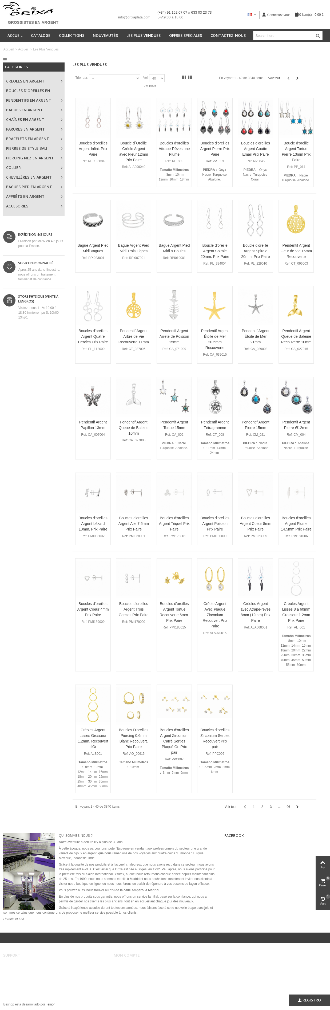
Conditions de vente (20, 970)
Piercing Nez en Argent (30, 157)
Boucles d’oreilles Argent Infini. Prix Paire (93, 148)
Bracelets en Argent (27, 138)
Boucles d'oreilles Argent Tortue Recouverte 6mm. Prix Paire (174, 612)
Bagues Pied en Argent (29, 186)
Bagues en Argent (24, 109)
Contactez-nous (228, 35)
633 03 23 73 (201, 12)
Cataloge (40, 35)
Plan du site (15, 986)
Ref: (84, 161)
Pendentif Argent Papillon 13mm (93, 425)
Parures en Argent (25, 129)
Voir (146, 78)
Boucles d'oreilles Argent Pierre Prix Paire (214, 148)
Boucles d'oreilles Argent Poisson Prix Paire (214, 523)
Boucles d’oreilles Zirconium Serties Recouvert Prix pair (214, 738)
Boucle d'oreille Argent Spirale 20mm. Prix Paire (215, 251)
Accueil (14, 35)
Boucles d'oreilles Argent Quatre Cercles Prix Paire (93, 336)
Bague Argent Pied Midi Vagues (93, 248)
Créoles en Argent (25, 81)
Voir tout (274, 78)
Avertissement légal (20, 965)
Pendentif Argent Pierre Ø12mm (296, 425)
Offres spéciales (185, 35)
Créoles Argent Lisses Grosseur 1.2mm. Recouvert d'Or (93, 738)
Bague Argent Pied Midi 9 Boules (174, 248)
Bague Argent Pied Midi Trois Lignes (133, 248)
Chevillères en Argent (29, 177)
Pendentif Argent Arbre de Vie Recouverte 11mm (133, 336)
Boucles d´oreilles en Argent (28, 92)
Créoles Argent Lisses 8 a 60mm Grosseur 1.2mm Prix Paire (296, 612)
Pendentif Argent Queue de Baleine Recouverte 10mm (296, 336)
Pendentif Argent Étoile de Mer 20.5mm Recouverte (215, 339)
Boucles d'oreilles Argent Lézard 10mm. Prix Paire (92, 523)
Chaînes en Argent (25, 119)
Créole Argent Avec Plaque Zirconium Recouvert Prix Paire (215, 615)
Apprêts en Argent (25, 196)
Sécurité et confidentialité (24, 981)
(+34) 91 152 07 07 (172, 12)
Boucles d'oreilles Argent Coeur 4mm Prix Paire (93, 609)
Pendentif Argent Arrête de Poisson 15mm (174, 336)
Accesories (17, 206)
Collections (71, 35)
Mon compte (126, 965)
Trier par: (81, 78)
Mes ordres (125, 970)
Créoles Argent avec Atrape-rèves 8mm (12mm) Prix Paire (256, 612)
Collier (13, 167)
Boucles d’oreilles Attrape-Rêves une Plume (174, 148)
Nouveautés (105, 35)
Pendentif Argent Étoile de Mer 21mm (255, 336)
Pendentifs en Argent (28, 100)
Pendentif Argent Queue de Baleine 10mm (134, 427)
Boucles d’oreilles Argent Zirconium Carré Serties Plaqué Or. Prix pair (174, 741)
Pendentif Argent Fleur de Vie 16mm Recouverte (296, 251)
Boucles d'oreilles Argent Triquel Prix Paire (174, 523)
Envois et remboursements (25, 975)
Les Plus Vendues (143, 35)
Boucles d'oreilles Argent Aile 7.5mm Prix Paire (133, 523)
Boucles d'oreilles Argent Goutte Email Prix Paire (255, 148)
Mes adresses (127, 975)
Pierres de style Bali (26, 148)
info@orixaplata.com (134, 17)
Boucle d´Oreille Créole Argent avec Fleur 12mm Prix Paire (133, 151)
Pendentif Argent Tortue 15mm (174, 425)
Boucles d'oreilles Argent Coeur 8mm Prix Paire (255, 523)
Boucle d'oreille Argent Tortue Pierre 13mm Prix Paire (296, 151)
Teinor (50, 1004)
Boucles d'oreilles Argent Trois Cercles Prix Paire (134, 609)
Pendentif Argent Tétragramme (215, 425)
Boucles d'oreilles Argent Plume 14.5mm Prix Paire (296, 523)
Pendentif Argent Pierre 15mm (255, 425)
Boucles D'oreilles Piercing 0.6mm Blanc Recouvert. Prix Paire (134, 738)
